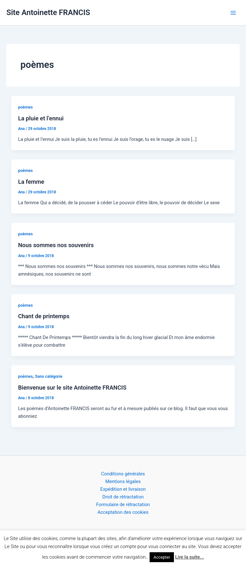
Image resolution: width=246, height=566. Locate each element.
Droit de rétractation (123, 497)
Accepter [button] (161, 557)
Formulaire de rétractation (123, 504)
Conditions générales (123, 474)
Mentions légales (123, 481)
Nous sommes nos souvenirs (56, 245)
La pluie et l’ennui (40, 118)
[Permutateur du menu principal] (233, 12)
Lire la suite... (189, 557)
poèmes (25, 107)
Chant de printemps (43, 316)
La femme (31, 181)
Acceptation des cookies (122, 512)
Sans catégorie (48, 376)
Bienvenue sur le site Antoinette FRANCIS (72, 387)
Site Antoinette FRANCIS (48, 12)
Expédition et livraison (123, 489)
